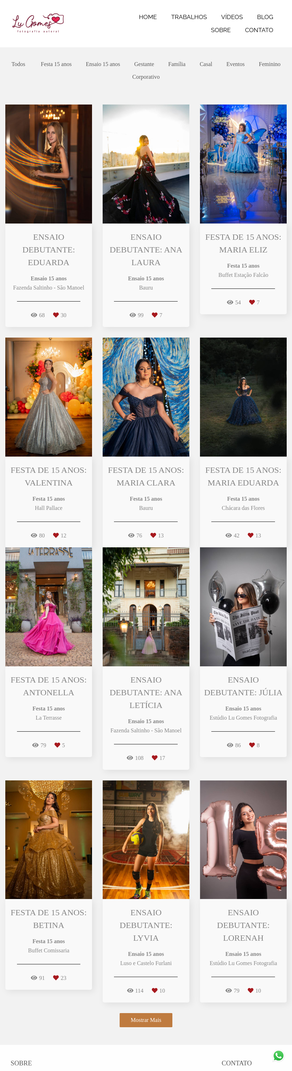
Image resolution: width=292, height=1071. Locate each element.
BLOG (265, 16)
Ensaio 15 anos (103, 64)
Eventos (236, 64)
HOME (148, 16)
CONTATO (259, 30)
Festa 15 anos (56, 64)
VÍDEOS (232, 16)
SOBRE (221, 30)
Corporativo (146, 77)
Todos (18, 64)
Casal (206, 64)
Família (176, 64)
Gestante (144, 64)
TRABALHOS (189, 16)
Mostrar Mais (146, 1020)
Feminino (269, 64)
